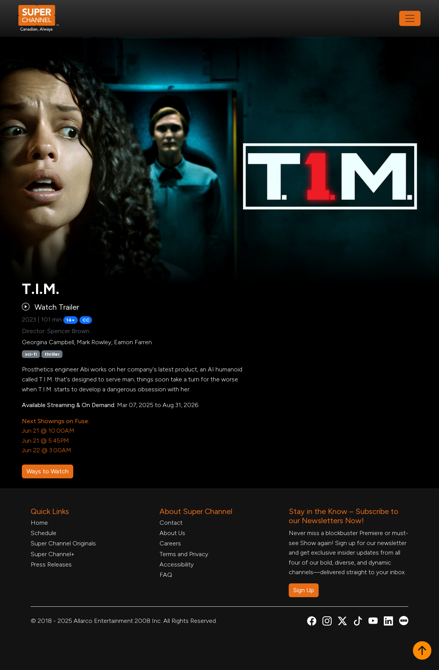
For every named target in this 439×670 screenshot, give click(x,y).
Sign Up (303, 590)
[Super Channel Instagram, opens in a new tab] (327, 622)
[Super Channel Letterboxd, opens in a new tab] (403, 620)
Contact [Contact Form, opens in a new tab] (171, 522)
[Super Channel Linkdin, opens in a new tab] (388, 622)
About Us (172, 533)
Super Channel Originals (63, 543)
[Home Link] (43, 18)
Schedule (43, 533)
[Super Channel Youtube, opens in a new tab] (373, 622)
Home (39, 522)
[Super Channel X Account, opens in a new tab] (342, 622)
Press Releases (51, 564)
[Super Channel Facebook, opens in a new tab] (311, 622)
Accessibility (176, 564)
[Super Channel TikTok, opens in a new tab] (357, 622)
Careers (170, 543)
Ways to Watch (47, 471)
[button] (422, 651)
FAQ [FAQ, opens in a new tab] (165, 574)
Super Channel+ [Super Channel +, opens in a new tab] (52, 554)
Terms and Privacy (183, 554)
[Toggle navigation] (410, 18)
